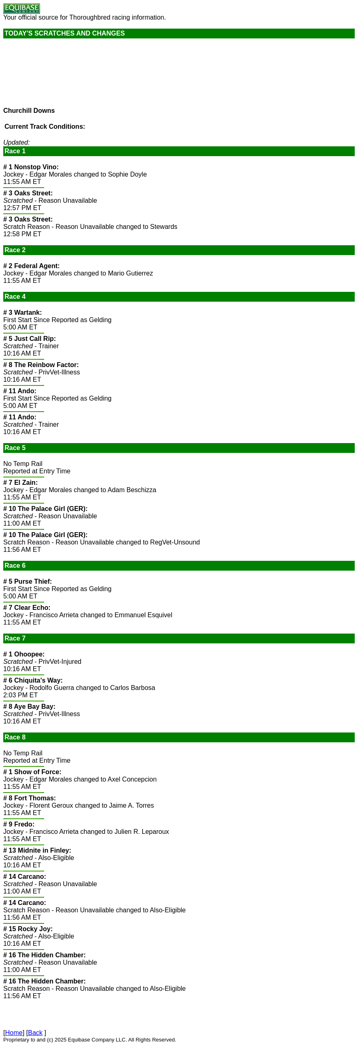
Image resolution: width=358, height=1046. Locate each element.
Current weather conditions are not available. (64, 76)
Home (13, 1032)
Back (35, 1032)
